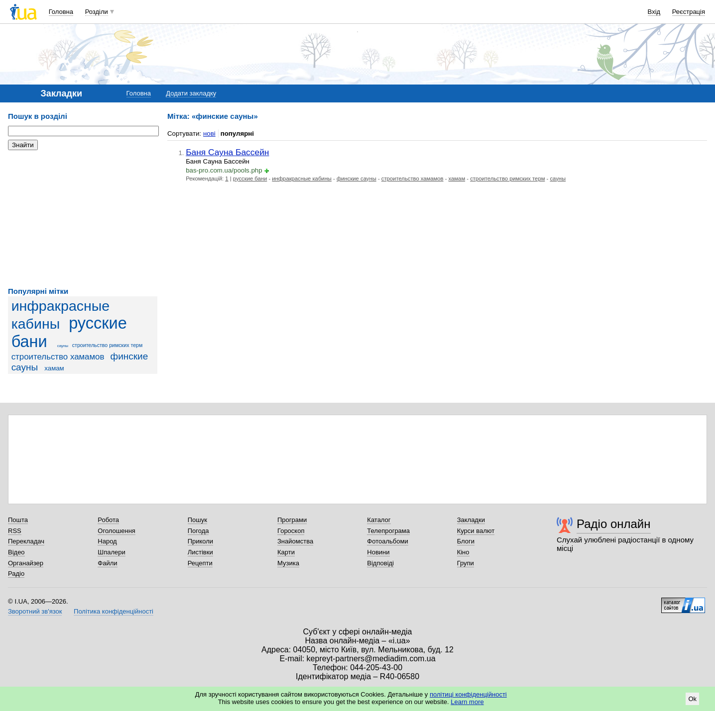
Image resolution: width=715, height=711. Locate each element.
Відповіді (380, 563)
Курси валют (476, 530)
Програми (292, 520)
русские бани (250, 178)
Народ (107, 541)
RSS (14, 530)
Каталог (378, 520)
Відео (16, 552)
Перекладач (26, 541)
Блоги (466, 541)
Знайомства (295, 541)
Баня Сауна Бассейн (227, 152)
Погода (198, 530)
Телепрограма (388, 530)
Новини (378, 552)
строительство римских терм (107, 345)
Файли (107, 563)
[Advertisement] (82, 219)
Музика (288, 563)
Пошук (197, 520)
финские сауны (356, 178)
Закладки (471, 520)
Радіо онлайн (614, 524)
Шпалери (111, 552)
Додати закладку (191, 93)
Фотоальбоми (387, 541)
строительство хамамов (58, 356)
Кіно (463, 552)
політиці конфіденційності (468, 694)
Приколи (200, 541)
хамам (54, 368)
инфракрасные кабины (302, 178)
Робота (108, 520)
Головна (61, 11)
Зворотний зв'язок (35, 611)
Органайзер (25, 563)
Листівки (200, 552)
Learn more (467, 702)
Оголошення (116, 530)
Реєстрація (688, 11)
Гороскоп (290, 530)
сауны (62, 346)
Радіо (16, 573)
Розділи (96, 11)
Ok (692, 699)
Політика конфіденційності (113, 611)
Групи (465, 563)
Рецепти (200, 563)
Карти (286, 552)
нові (209, 133)
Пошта (18, 520)
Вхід (654, 11)
